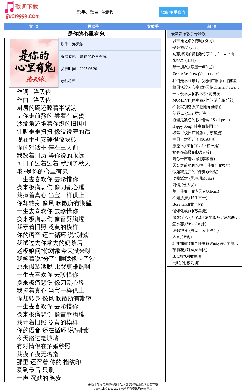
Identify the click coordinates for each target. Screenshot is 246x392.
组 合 (212, 26)
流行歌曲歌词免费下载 (143, 384)
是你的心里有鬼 (93, 56)
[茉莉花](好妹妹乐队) (189, 250)
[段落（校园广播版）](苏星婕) (196, 133)
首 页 (34, 26)
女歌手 (153, 26)
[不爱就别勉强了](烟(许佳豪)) (196, 107)
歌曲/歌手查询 (173, 12)
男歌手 (93, 26)
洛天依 (78, 44)
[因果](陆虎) (181, 237)
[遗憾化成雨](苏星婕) (189, 211)
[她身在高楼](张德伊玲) (191, 152)
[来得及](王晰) (183, 60)
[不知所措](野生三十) (189, 198)
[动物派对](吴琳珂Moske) (192, 178)
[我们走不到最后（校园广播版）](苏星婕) (206, 81)
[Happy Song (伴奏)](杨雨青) (194, 126)
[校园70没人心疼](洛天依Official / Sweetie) (206, 87)
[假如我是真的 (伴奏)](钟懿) (194, 172)
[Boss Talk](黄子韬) (187, 204)
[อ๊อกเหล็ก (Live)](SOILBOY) (195, 74)
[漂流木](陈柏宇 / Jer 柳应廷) (195, 146)
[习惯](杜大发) (183, 185)
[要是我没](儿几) (185, 47)
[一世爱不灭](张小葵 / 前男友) (196, 94)
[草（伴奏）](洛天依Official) (195, 191)
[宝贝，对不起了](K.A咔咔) (194, 139)
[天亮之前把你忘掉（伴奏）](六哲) (200, 165)
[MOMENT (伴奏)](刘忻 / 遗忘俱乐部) (202, 100)
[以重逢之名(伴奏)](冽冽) (192, 41)
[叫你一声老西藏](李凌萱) (193, 159)
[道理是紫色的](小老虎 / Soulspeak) (200, 120)
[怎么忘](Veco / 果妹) (188, 224)
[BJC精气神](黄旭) (186, 256)
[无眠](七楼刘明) (185, 263)
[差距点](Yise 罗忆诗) (189, 113)
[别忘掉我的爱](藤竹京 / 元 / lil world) (202, 54)
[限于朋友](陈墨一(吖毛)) (192, 67)
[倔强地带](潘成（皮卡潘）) (195, 230)
